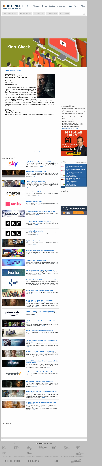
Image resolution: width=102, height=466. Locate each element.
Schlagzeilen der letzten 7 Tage (70, 128)
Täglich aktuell (42, 449)
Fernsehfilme (54, 456)
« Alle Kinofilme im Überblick (30, 152)
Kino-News (66, 447)
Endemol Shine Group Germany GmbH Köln (72, 166)
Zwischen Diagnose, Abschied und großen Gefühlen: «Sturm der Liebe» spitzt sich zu (72, 123)
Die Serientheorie (25, 14)
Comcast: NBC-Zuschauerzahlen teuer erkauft (73, 112)
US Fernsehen (28, 456)
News (44, 6)
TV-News (28, 447)
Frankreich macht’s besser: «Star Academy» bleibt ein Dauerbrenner (73, 120)
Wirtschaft (29, 449)
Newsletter (4, 448)
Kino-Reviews (54, 449)
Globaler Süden (52, 14)
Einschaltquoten (39, 456)
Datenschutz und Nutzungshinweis (79, 452)
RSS (3, 447)
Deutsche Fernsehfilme (75, 456)
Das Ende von (64, 14)
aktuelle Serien (60, 456)
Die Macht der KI (39, 14)
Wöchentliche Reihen (43, 447)
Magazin (36, 6)
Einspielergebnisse (67, 449)
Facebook (4, 452)
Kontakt (77, 449)
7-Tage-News (4, 451)
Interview (16, 449)
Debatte (53, 447)
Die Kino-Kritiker (67, 448)
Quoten (52, 6)
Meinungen (61, 6)
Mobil (3, 449)
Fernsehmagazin (16, 456)
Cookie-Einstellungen (80, 453)
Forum (76, 6)
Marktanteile (41, 448)
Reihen (15, 448)
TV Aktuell (10, 456)
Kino (70, 6)
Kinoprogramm (67, 456)
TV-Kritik (53, 448)
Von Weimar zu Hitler (10, 14)
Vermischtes (29, 448)
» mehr (41, 166)
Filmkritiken (22, 456)
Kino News (6, 456)
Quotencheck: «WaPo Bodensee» (70, 126)
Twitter (3, 453)
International (29, 451)
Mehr (83, 6)
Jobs (77, 448)
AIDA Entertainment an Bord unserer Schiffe (71, 175)
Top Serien (82, 456)
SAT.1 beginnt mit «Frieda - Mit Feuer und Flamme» (72, 114)
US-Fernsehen (29, 453)
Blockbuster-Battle (67, 451)
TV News (33, 456)
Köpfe (28, 452)
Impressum (78, 454)
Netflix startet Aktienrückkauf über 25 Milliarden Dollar (74, 117)
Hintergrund (16, 447)
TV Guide (44, 456)
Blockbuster (49, 456)
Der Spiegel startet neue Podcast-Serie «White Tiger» (73, 109)
